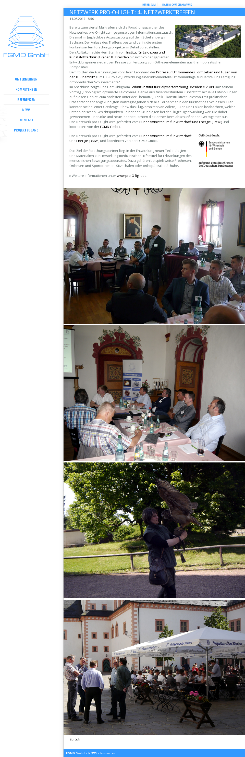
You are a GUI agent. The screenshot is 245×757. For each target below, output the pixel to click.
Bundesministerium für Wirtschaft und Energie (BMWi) (180, 121)
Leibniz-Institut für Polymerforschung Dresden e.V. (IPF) (173, 87)
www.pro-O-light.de (131, 175)
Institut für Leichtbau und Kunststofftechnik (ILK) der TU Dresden (117, 55)
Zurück (74, 739)
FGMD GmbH (110, 126)
